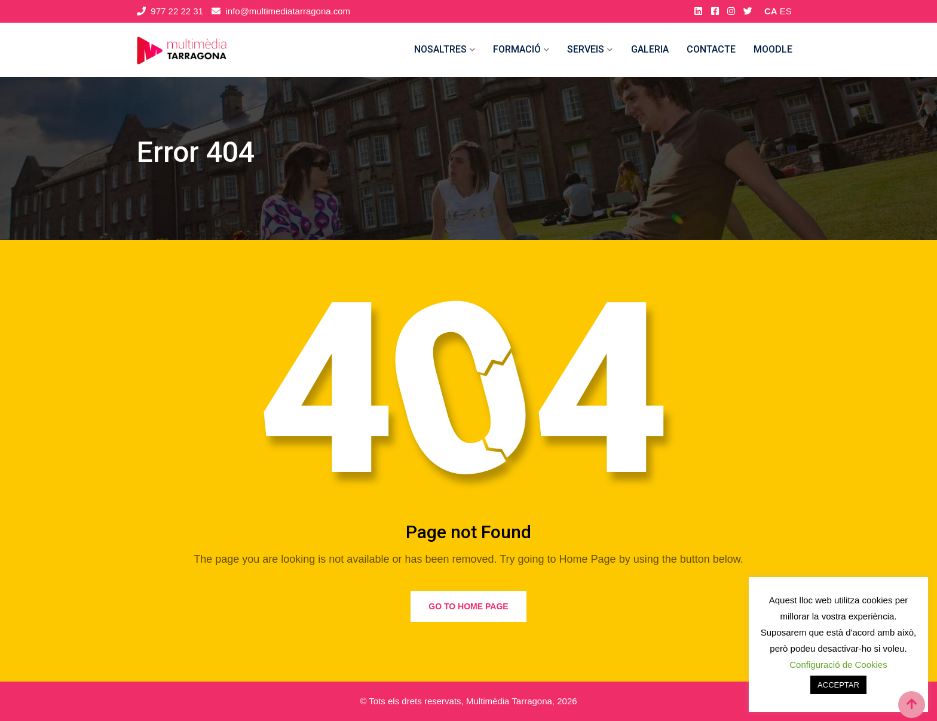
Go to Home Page (468, 606)
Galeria (650, 49)
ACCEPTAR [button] (838, 684)
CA (770, 11)
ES (786, 11)
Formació (517, 49)
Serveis (585, 49)
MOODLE (773, 49)
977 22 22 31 (177, 11)
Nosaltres (440, 49)
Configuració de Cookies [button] (838, 664)
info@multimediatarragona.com (287, 11)
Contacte (711, 49)
